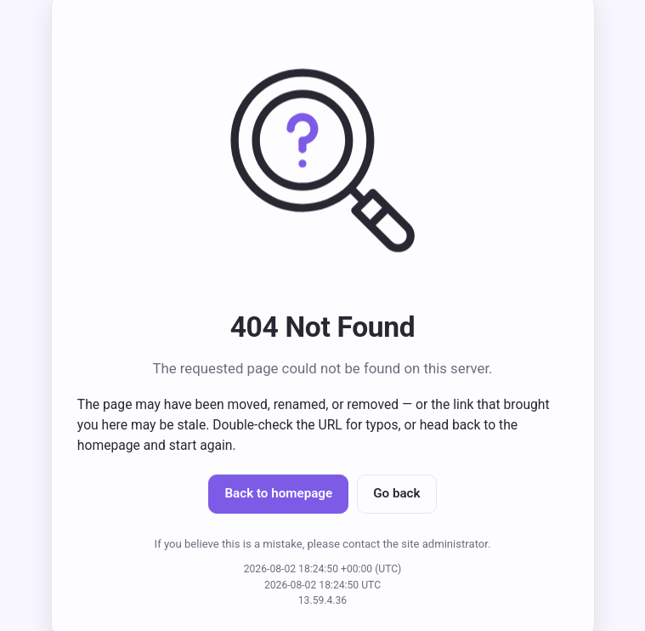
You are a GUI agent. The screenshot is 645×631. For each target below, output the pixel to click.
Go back (396, 493)
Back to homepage (278, 493)
